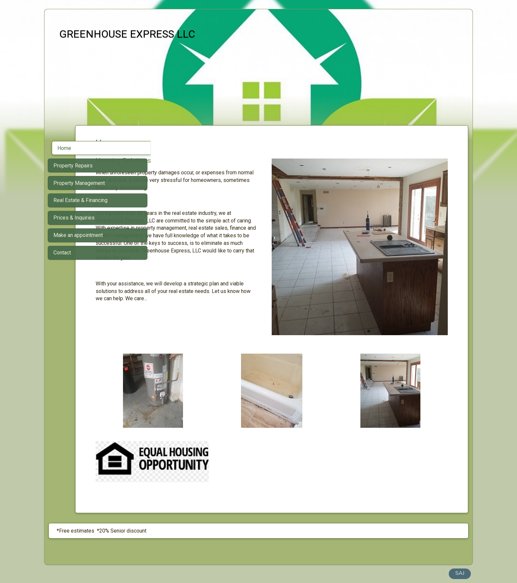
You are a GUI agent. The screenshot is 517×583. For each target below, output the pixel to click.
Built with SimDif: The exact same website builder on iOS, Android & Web (256, 560)
